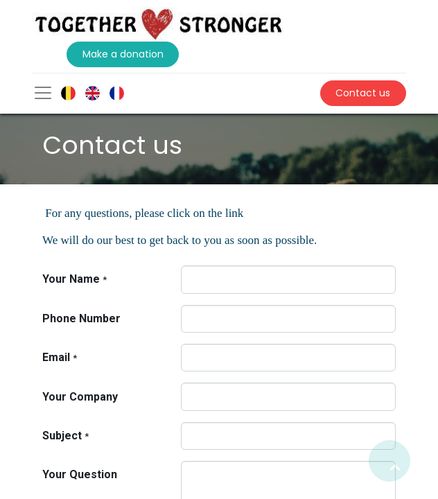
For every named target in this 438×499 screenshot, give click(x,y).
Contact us (362, 93)
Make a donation (123, 54)
